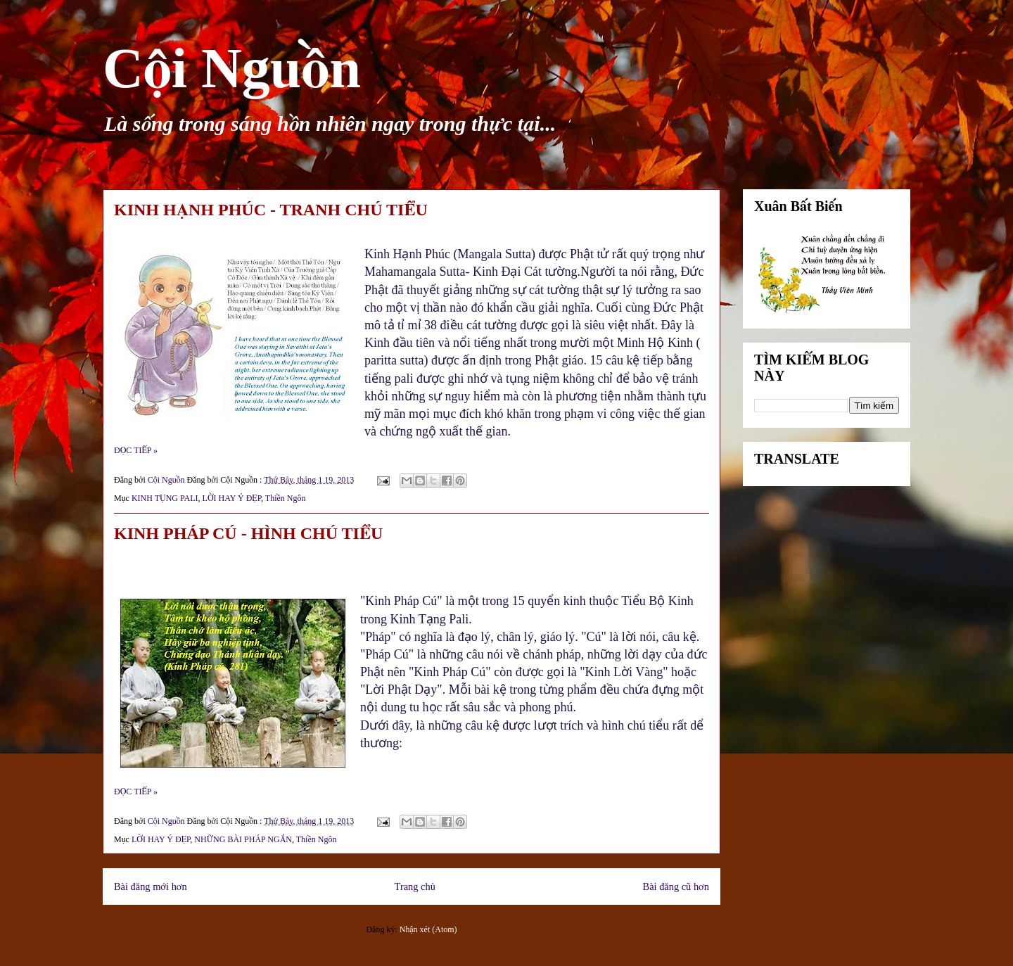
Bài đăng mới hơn (150, 886)
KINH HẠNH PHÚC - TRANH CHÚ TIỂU (271, 210)
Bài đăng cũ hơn (676, 886)
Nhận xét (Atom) (428, 929)
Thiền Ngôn (285, 498)
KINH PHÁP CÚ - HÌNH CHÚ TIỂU (248, 533)
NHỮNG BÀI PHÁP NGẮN (243, 839)
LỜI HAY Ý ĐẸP (232, 498)
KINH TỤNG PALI (165, 498)
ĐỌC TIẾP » (136, 450)
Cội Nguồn (232, 68)
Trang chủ (415, 886)
